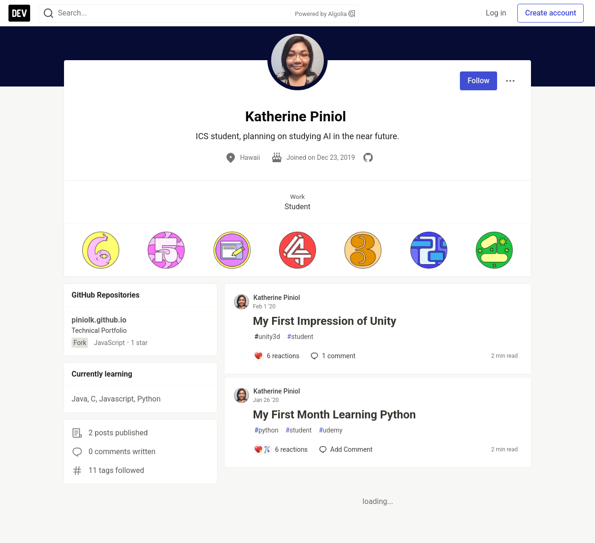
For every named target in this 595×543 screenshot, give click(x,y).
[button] (100, 250)
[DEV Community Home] (19, 13)
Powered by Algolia (325, 13)
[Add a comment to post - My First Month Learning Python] (280, 449)
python (266, 430)
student (300, 337)
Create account (550, 12)
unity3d (267, 337)
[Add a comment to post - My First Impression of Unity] (276, 355)
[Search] (48, 13)
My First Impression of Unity (324, 321)
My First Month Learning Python (334, 414)
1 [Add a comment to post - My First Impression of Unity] (332, 356)
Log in (496, 12)
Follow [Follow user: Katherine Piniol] (478, 80)
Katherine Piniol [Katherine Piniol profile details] (276, 297)
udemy (331, 430)
